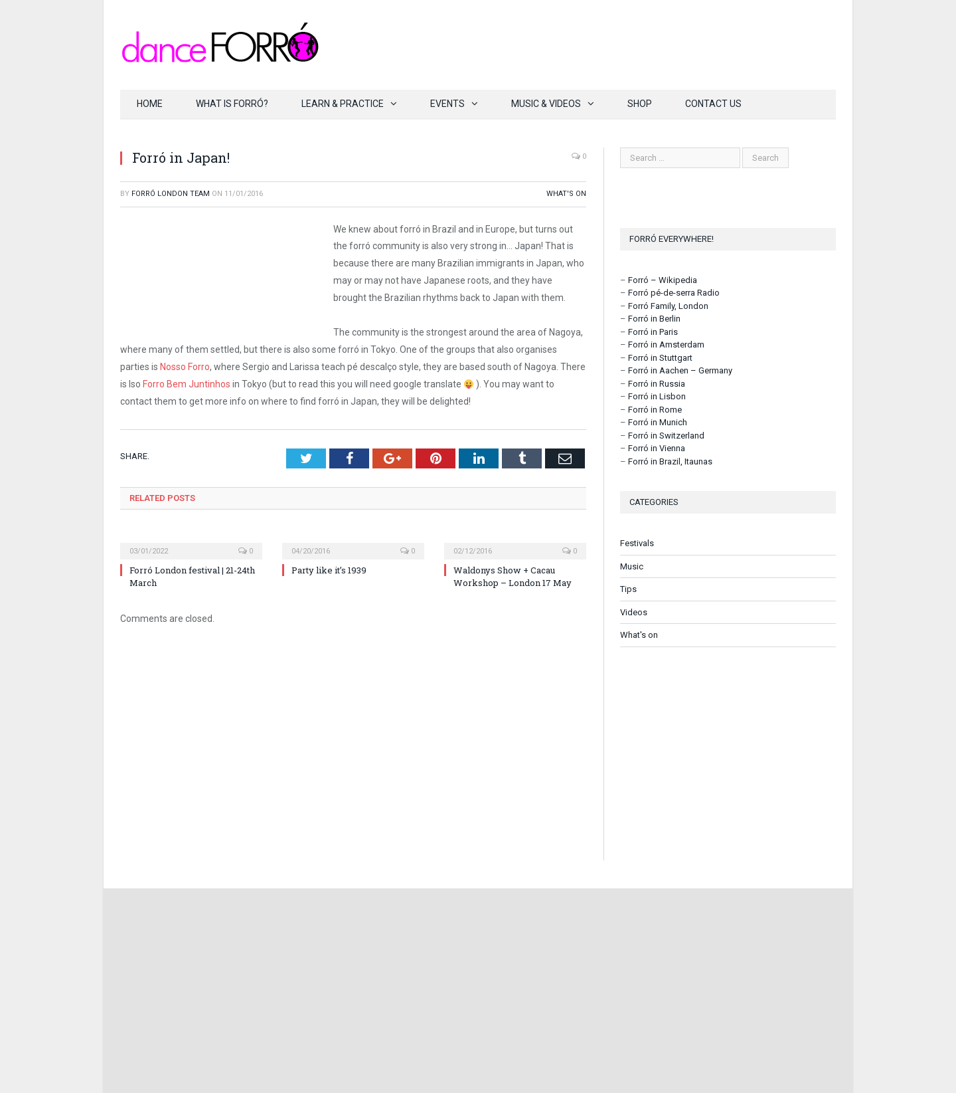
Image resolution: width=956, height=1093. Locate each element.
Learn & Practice (342, 103)
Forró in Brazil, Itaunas (670, 461)
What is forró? (232, 103)
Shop (639, 103)
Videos (633, 612)
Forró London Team (170, 193)
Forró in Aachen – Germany (680, 370)
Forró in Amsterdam (666, 344)
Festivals (637, 543)
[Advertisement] (728, 753)
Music (631, 566)
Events (447, 103)
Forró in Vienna (656, 448)
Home (150, 103)
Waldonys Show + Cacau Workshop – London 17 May (512, 576)
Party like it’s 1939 (328, 570)
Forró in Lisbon (657, 396)
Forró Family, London (668, 306)
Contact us (713, 103)
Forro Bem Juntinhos (186, 384)
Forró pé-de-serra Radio (674, 293)
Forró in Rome (655, 410)
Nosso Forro (185, 366)
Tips (628, 589)
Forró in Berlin (654, 319)
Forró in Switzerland (666, 436)
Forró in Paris (653, 332)
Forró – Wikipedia (662, 280)
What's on (566, 193)
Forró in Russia (656, 384)
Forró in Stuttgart (660, 358)
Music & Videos (546, 103)
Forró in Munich (657, 422)
